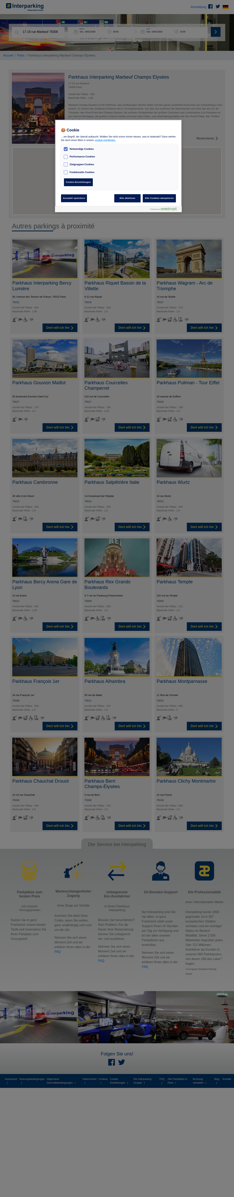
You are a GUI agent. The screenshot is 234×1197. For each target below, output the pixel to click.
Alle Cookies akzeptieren (159, 198)
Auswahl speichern (74, 198)
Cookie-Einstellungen (78, 182)
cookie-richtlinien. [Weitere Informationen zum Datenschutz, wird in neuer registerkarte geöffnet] (105, 140)
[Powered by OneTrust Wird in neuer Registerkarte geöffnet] (165, 209)
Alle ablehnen (127, 198)
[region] (118, 166)
